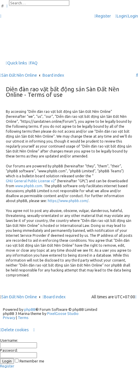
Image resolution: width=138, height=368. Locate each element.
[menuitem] (121, 16)
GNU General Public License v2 (30, 181)
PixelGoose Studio (63, 313)
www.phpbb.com (28, 186)
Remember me (29, 361)
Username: (9, 340)
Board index (54, 297)
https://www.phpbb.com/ (68, 201)
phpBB (30, 309)
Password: (9, 350)
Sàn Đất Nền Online (19, 297)
